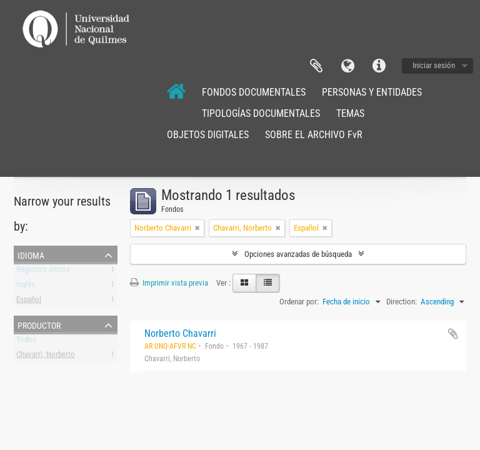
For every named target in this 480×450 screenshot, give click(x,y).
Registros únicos (43, 271)
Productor (39, 324)
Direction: (401, 301)
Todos (26, 341)
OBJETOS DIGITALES (208, 135)
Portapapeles (316, 66)
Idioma (347, 66)
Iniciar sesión (433, 65)
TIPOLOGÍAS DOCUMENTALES (261, 113)
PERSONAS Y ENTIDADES (372, 92)
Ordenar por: (299, 301)
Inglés (25, 286)
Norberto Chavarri (180, 333)
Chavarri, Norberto (45, 356)
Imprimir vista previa (169, 283)
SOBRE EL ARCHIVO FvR (313, 135)
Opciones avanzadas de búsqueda (298, 254)
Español (28, 301)
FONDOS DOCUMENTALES (254, 92)
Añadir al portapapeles (453, 334)
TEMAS (350, 113)
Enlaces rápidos (378, 66)
